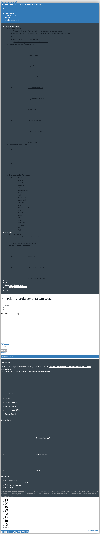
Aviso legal (9, 487)
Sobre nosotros (11, 480)
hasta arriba (93, 531)
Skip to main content (9, 2)
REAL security (6, 344)
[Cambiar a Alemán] (10, 290)
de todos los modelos (13, 9)
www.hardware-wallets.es (40, 371)
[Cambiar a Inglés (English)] (26, 454)
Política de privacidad (13, 485)
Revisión (4, 350)
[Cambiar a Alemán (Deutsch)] (27, 438)
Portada (4, 356)
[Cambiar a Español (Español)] (23, 470)
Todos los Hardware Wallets (15, 531)
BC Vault (4, 346)
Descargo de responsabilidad (16, 483)
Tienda (3, 353)
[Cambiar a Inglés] (10, 292)
